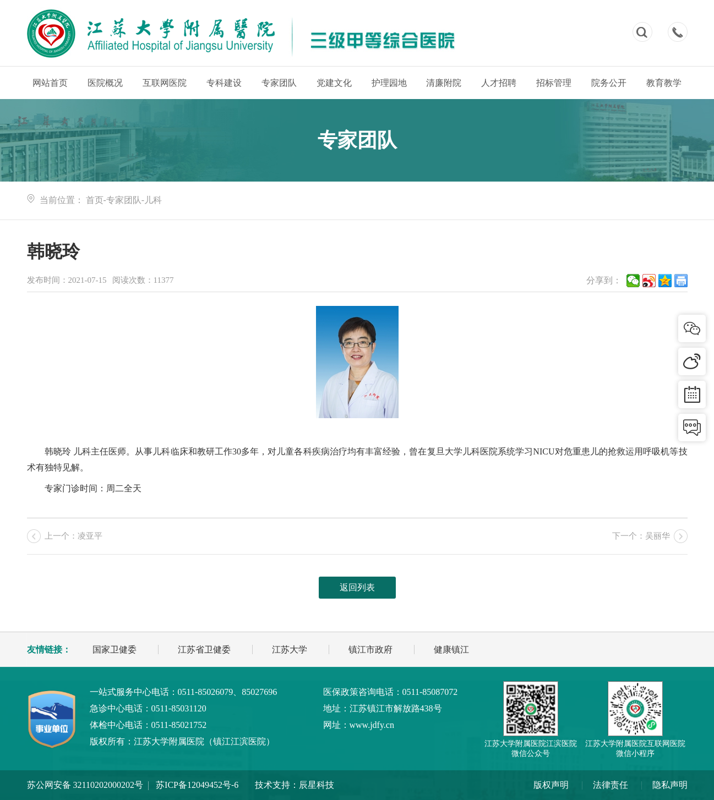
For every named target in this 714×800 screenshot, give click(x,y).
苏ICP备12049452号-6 (197, 785)
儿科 (153, 200)
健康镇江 (451, 649)
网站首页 (50, 82)
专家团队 (279, 82)
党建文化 (334, 82)
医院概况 (105, 82)
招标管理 (553, 82)
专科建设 (224, 82)
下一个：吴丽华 (641, 535)
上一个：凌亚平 (73, 535)
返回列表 (357, 587)
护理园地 (389, 82)
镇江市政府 (370, 649)
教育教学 (664, 82)
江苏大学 (289, 649)
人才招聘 (498, 82)
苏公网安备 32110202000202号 (85, 785)
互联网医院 (165, 82)
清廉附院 (443, 82)
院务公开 (608, 82)
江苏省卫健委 (204, 649)
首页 (94, 200)
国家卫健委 (114, 649)
